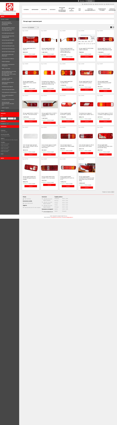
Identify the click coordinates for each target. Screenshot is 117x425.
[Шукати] (17, 14)
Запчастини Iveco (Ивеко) (8, 58)
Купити (30, 56)
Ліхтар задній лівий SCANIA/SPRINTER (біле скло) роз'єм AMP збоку (105, 146)
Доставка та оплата (71, 9)
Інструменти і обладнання (8, 99)
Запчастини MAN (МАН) (7, 43)
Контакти (44, 9)
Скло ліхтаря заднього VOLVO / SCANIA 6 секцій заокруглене (105, 114)
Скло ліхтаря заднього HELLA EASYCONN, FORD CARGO (86, 145)
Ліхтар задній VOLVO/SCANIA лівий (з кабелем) (86, 49)
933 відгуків (82, 1)
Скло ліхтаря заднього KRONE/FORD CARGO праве (67, 145)
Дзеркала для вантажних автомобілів (8, 83)
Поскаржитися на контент (56, 217)
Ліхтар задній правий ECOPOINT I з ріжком (65, 114)
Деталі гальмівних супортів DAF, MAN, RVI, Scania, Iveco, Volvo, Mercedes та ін (8, 29)
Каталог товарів (5, 19)
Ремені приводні (6, 61)
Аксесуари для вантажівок (8, 33)
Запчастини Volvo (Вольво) (8, 48)
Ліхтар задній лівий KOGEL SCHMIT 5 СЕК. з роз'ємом (48, 177)
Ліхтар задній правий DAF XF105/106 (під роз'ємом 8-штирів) (29, 178)
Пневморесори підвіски (7, 86)
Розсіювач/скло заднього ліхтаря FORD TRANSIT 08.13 (86, 114)
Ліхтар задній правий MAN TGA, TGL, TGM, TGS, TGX (48, 49)
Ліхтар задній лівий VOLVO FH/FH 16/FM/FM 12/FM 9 (85, 82)
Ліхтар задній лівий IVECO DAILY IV (29, 49)
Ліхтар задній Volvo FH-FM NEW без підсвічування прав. (105, 49)
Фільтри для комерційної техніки (7, 96)
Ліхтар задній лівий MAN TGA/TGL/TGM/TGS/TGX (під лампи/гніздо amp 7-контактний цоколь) (67, 50)
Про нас (80, 9)
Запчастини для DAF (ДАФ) (8, 40)
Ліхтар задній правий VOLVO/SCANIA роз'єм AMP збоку (104, 83)
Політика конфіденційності (90, 9)
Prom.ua (65, 216)
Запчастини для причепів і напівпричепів (8, 36)
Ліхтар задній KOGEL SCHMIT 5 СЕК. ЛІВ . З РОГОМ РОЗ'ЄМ (30, 114)
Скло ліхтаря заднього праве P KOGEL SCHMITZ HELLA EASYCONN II (49, 146)
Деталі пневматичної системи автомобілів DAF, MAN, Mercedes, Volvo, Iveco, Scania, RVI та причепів (9, 73)
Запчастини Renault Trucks (8, 46)
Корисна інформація (112, 9)
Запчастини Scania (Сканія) (8, 51)
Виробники (35, 9)
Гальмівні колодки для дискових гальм (7, 79)
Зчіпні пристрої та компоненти (9, 92)
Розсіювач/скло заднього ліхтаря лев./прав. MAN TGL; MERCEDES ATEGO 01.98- (49, 83)
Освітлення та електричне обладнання (8, 65)
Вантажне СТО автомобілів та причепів (62, 9)
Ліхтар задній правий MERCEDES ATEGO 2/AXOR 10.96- (29, 83)
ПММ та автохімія (6, 68)
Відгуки (2, 110)
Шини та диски (5, 107)
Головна (26, 9)
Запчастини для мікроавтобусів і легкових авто (8, 104)
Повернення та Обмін (102, 9)
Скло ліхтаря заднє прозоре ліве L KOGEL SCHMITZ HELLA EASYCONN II (30, 146)
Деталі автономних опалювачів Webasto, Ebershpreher (7, 23)
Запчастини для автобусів (8, 89)
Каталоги (52, 9)
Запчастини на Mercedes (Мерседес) (8, 55)
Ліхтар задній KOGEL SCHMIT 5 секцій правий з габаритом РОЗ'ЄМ (49, 115)
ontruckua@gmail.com (6, 155)
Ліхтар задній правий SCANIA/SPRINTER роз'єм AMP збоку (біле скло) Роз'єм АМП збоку (86, 178)
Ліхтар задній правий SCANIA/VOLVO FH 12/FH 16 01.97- (67, 178)
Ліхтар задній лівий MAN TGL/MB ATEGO (66, 82)
